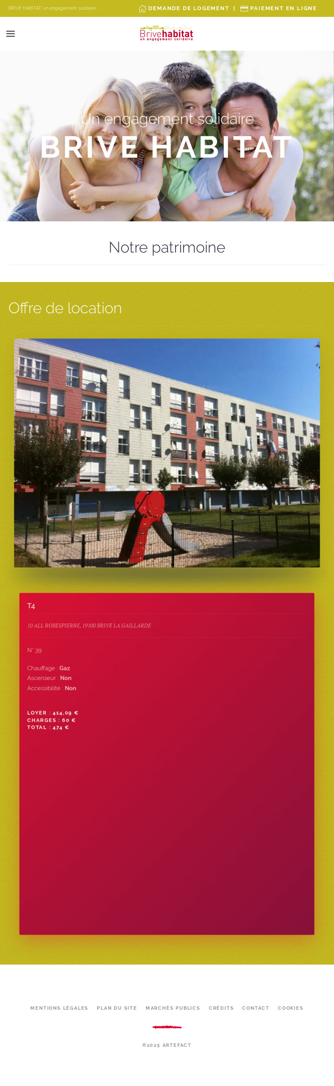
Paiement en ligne (283, 8)
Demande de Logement (188, 8)
